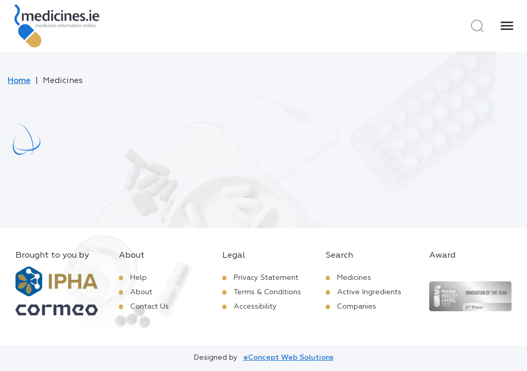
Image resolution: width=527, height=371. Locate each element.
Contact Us (149, 306)
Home (19, 81)
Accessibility (255, 306)
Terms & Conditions (267, 292)
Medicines (354, 277)
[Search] (477, 25)
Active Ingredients (369, 292)
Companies (356, 306)
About (141, 292)
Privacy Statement (266, 277)
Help (138, 277)
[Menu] (507, 25)
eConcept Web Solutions (288, 357)
